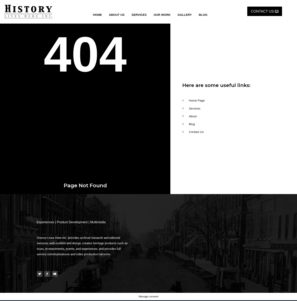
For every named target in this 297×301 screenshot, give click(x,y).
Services (139, 14)
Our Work (162, 14)
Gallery (185, 14)
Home (97, 14)
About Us (116, 14)
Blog (203, 14)
